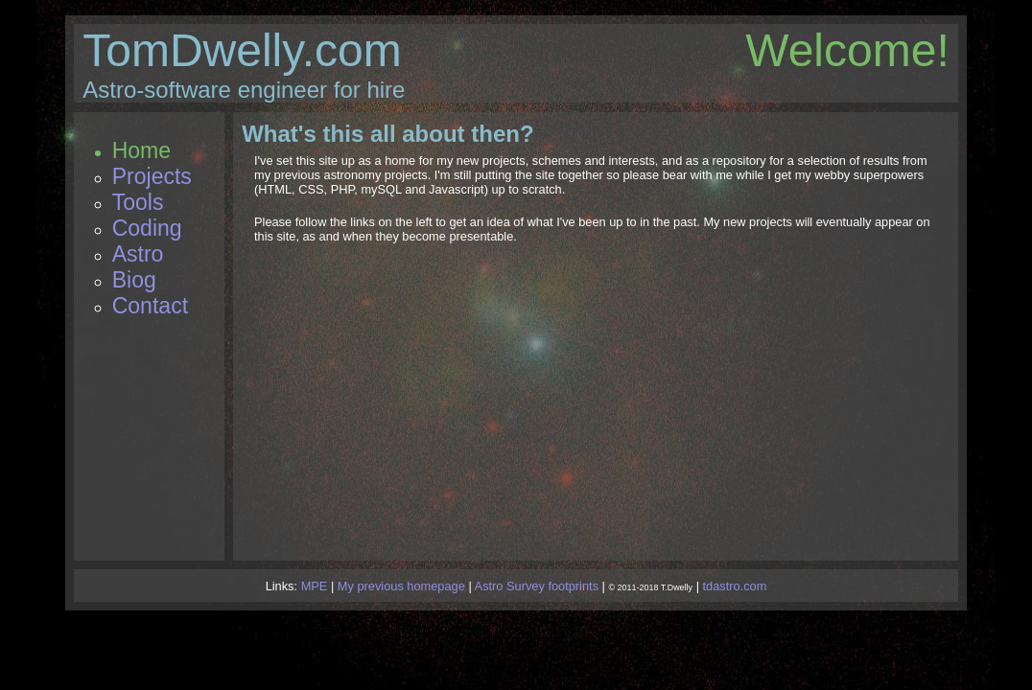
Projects (152, 176)
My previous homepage (401, 586)
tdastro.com (735, 586)
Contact (150, 305)
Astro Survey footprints (536, 586)
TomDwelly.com (241, 50)
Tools (138, 202)
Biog (134, 279)
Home (141, 150)
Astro (138, 254)
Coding (147, 228)
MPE (314, 586)
